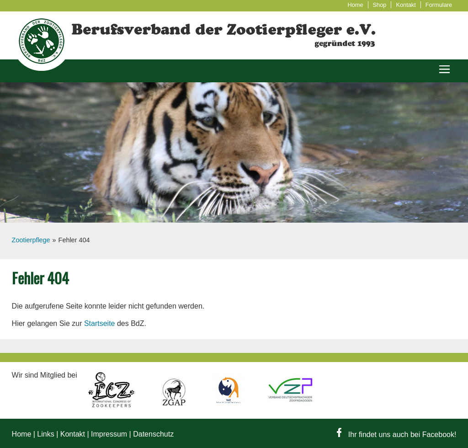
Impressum (109, 434)
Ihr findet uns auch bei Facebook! (396, 434)
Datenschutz (153, 434)
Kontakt (405, 4)
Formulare (438, 4)
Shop (380, 4)
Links (45, 434)
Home (355, 4)
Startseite (99, 323)
